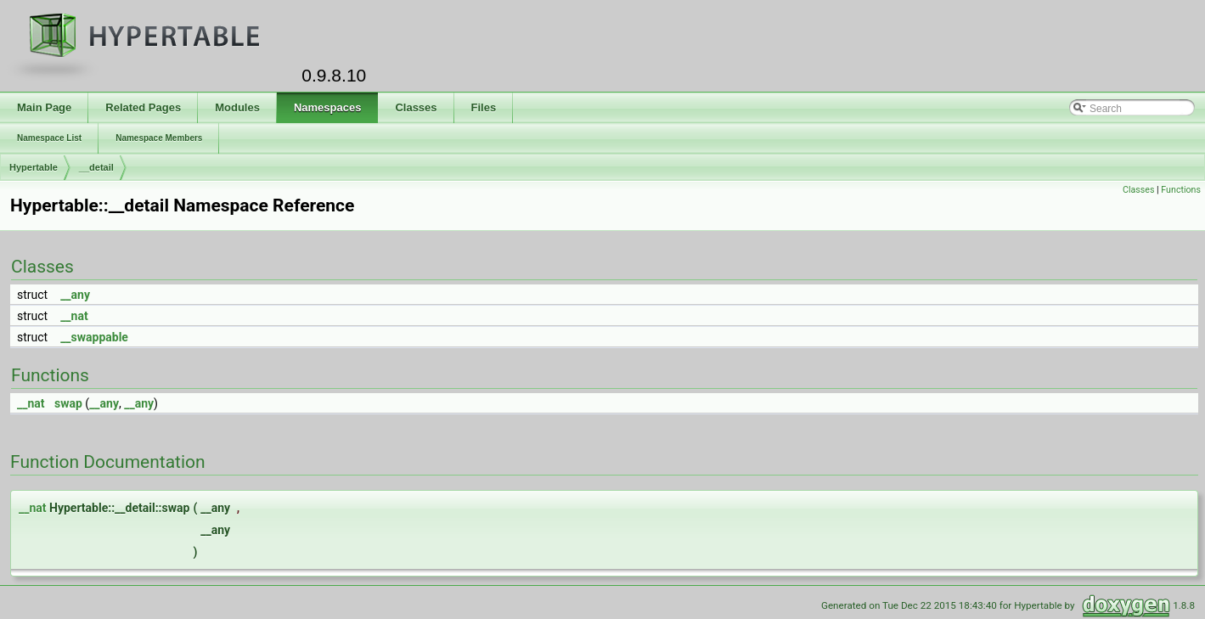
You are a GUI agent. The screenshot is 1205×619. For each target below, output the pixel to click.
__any (75, 294)
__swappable (94, 337)
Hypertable (33, 167)
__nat (74, 316)
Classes (1138, 189)
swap (68, 403)
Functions (1181, 189)
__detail (96, 167)
